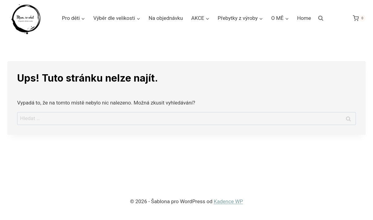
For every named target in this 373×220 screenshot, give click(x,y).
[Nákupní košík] (359, 18)
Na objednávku (166, 18)
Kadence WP (228, 201)
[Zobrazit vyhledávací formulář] (320, 18)
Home (304, 18)
